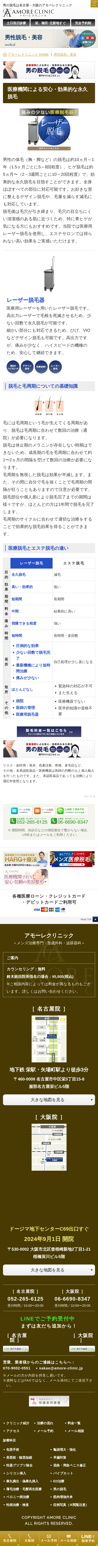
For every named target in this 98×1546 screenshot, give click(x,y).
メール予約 (45, 1431)
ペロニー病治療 (17, 1497)
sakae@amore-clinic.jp (61, 1368)
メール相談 (76, 1431)
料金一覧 (74, 1423)
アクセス (13, 1431)
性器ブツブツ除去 (19, 1465)
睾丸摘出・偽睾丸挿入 (22, 1481)
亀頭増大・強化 (64, 1449)
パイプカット (63, 1473)
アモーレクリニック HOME (28, 54)
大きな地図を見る (48, 1099)
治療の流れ (45, 1423)
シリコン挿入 (16, 1473)
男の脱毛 (59, 1489)
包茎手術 (12, 1449)
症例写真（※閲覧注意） (71, 1505)
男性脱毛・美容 (65, 54)
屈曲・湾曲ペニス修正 (69, 1465)
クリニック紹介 (17, 1423)
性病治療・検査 (17, 1505)
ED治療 (58, 1481)
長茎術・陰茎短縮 (19, 1457)
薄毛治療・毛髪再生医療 (24, 1489)
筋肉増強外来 (63, 1497)
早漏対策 (59, 1457)
